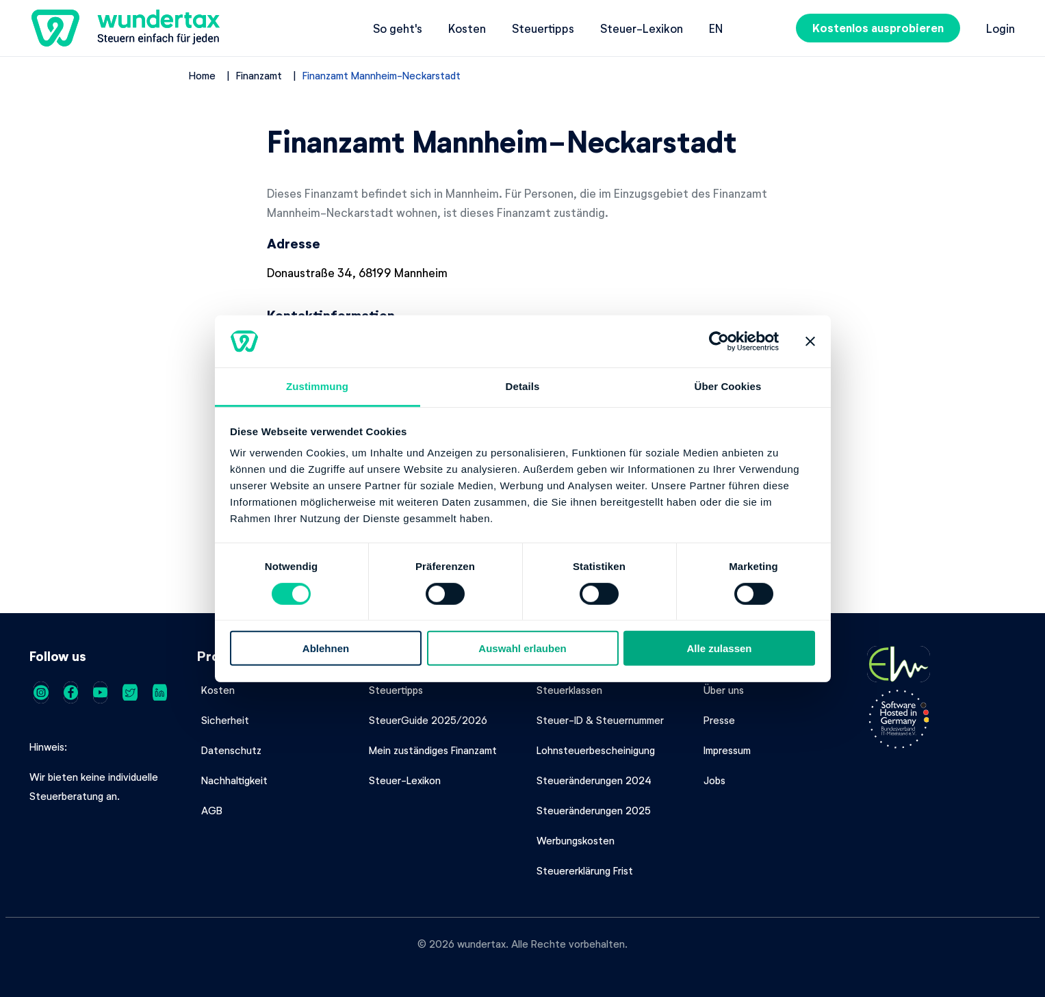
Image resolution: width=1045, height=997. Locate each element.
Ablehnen (325, 648)
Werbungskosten (576, 840)
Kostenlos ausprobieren (878, 28)
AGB (211, 810)
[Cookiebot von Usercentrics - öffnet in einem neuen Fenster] (719, 341)
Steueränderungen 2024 (594, 780)
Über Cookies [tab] (728, 386)
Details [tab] (523, 386)
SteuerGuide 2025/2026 (428, 720)
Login (1000, 28)
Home (202, 75)
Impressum (727, 750)
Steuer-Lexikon (641, 28)
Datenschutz (231, 750)
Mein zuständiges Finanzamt (433, 750)
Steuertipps (543, 28)
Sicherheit (225, 720)
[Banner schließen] (810, 341)
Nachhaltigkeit (234, 780)
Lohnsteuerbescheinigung (596, 750)
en (716, 28)
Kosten (467, 28)
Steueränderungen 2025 (594, 810)
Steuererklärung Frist (585, 870)
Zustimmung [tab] (317, 386)
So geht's (397, 28)
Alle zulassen (718, 648)
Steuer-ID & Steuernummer (600, 720)
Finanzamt (259, 75)
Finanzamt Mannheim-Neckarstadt (381, 75)
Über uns (724, 690)
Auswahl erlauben (522, 648)
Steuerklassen (569, 690)
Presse (719, 720)
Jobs (714, 780)
